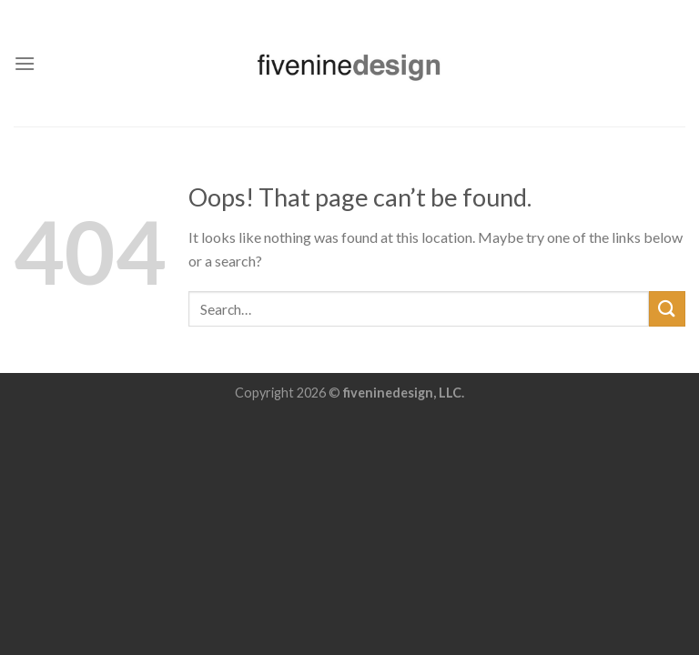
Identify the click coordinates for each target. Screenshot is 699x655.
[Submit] (667, 309)
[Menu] (24, 63)
